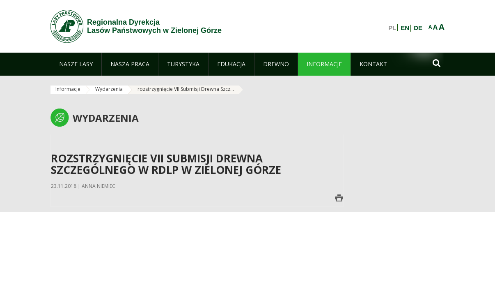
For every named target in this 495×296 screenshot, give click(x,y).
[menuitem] (75, 64)
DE (418, 28)
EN (405, 28)
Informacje (67, 89)
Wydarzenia (109, 89)
